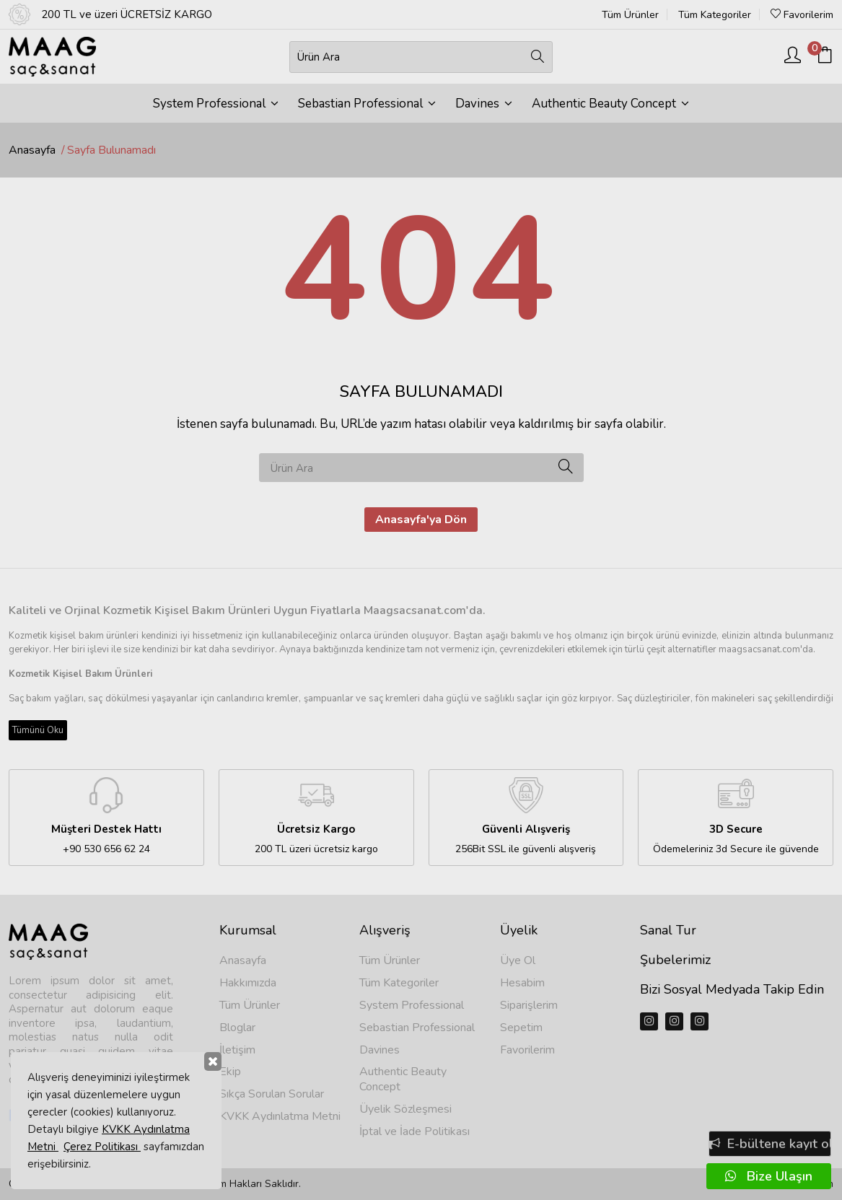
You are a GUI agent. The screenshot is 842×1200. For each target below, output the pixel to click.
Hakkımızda (247, 983)
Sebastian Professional (367, 103)
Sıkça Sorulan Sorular (271, 1094)
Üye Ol (517, 960)
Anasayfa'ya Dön (421, 519)
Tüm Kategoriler (714, 15)
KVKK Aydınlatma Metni (280, 1116)
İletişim (237, 1050)
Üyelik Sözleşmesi (405, 1109)
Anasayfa (32, 150)
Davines (483, 103)
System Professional (216, 103)
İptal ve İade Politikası (414, 1131)
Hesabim (522, 983)
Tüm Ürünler (630, 15)
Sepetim (521, 1027)
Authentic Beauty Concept (610, 103)
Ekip (230, 1071)
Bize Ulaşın (768, 1176)
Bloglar (237, 1027)
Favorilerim (802, 14)
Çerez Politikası (102, 1146)
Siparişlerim (529, 1005)
